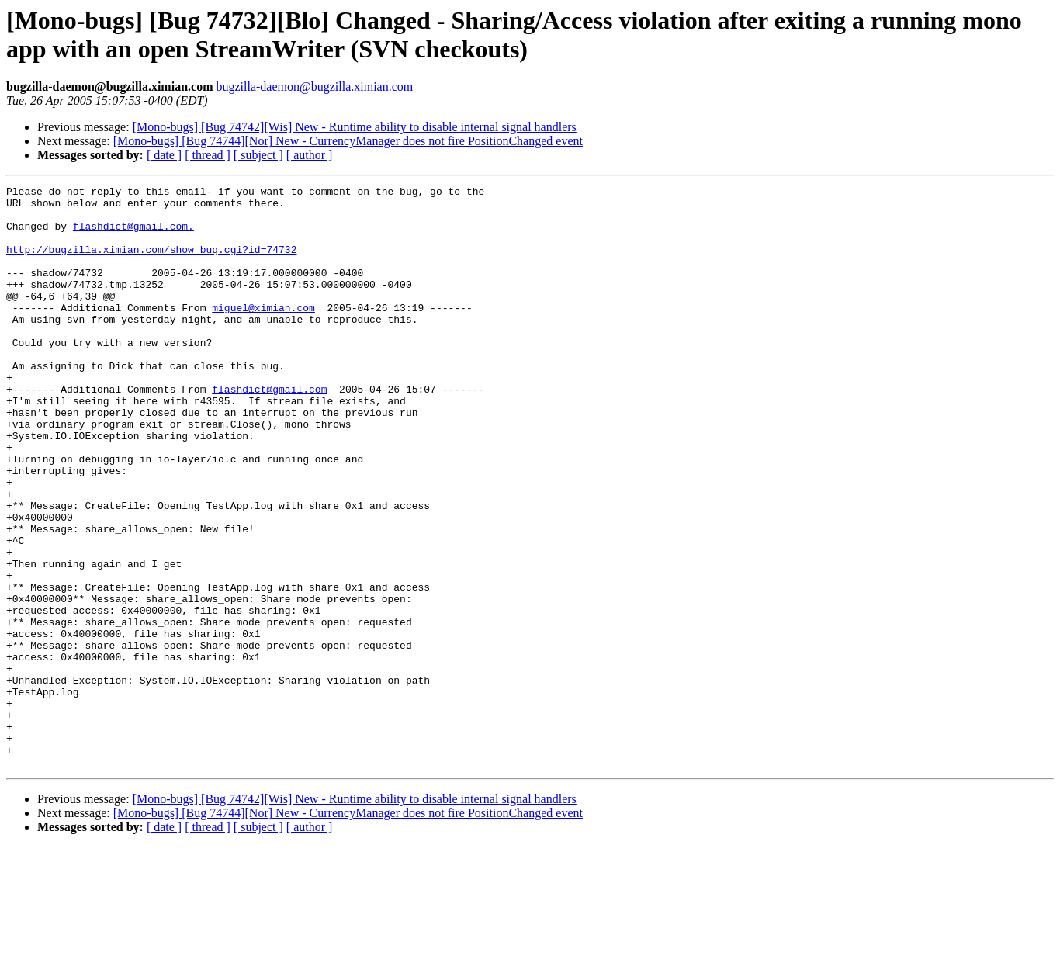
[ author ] (309, 154)
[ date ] (164, 154)
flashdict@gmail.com (269, 431)
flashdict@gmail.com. (133, 235)
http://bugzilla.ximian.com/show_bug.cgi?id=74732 (151, 263)
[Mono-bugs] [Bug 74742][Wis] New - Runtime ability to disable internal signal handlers (355, 126)
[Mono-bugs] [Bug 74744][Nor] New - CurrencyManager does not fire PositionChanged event (348, 140)
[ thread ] (207, 154)
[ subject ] (258, 154)
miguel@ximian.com (263, 333)
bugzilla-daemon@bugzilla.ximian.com (314, 86)
